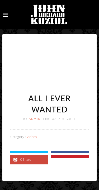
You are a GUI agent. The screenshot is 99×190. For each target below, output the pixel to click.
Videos (32, 136)
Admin (35, 119)
